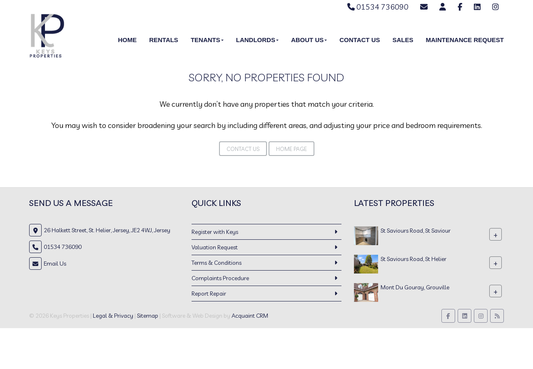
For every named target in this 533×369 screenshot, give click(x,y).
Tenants (207, 39)
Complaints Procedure (220, 278)
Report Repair (209, 293)
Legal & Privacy (113, 315)
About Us (309, 39)
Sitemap (147, 315)
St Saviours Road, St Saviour (416, 230)
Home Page (291, 149)
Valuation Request (215, 247)
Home (127, 39)
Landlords (257, 39)
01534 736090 (377, 7)
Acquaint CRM (250, 315)
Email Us (55, 263)
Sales (402, 39)
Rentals (163, 39)
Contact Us (359, 39)
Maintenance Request (465, 39)
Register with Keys (215, 232)
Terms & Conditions (217, 262)
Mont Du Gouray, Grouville (415, 287)
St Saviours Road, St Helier (413, 259)
